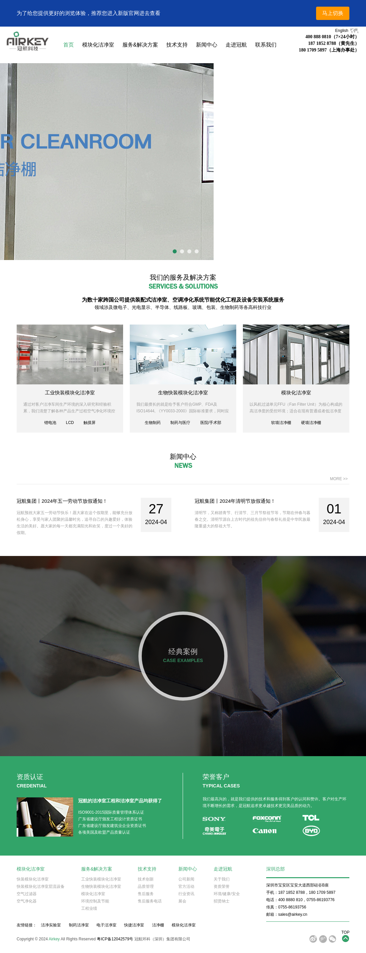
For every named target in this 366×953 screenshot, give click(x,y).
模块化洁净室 (98, 45)
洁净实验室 (51, 925)
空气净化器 (27, 901)
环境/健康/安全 (227, 893)
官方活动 (186, 886)
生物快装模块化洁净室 (183, 392)
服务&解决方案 (140, 45)
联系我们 (265, 45)
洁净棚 (158, 925)
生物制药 (153, 422)
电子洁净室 (106, 925)
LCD (70, 422)
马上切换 (332, 13)
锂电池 (50, 422)
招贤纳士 (222, 901)
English (347, 30)
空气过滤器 (27, 893)
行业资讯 (186, 893)
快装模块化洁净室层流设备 (41, 886)
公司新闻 (186, 879)
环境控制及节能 (95, 901)
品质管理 (146, 886)
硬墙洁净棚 (311, 422)
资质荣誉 (222, 886)
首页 (68, 45)
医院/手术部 (210, 422)
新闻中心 (206, 45)
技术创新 (146, 879)
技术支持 (177, 45)
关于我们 (222, 879)
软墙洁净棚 (281, 422)
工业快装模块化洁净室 (70, 392)
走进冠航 (236, 45)
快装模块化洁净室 (33, 879)
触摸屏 (89, 422)
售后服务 (146, 893)
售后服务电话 (150, 901)
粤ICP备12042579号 (115, 939)
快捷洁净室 (134, 925)
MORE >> (339, 478)
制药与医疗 (180, 422)
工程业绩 (89, 908)
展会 (182, 901)
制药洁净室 (79, 925)
